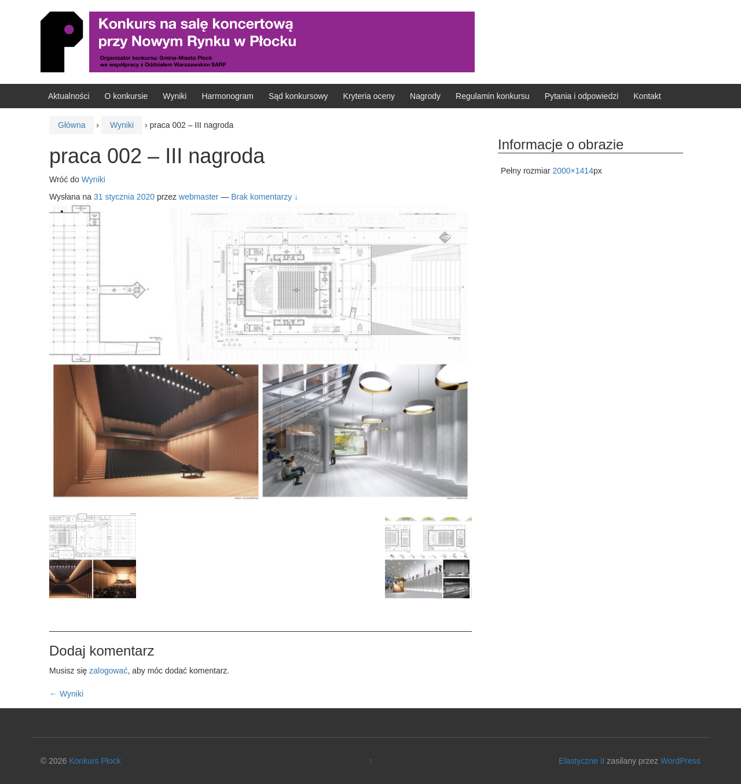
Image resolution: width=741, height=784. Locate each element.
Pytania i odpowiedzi (582, 96)
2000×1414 (572, 170)
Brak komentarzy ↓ (264, 196)
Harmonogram (227, 96)
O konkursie (126, 96)
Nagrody (425, 96)
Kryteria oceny (369, 96)
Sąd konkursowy (298, 96)
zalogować (108, 670)
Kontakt (647, 96)
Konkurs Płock (94, 760)
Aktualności (69, 96)
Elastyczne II (581, 760)
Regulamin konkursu (493, 96)
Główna (71, 125)
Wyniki (174, 96)
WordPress (680, 760)
